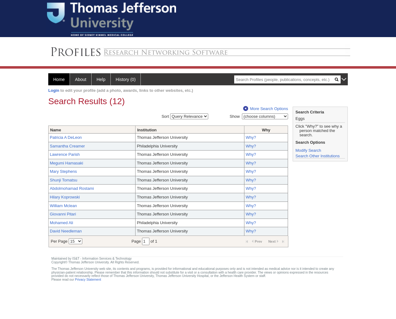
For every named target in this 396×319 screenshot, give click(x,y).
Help (101, 79)
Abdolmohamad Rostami (72, 188)
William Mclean (63, 205)
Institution (147, 130)
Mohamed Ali (61, 222)
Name (55, 130)
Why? (251, 137)
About (80, 79)
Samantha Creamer (67, 146)
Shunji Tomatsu (63, 180)
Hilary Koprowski (65, 197)
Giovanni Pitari (63, 214)
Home (59, 79)
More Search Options (265, 108)
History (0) (126, 79)
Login (53, 90)
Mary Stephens (63, 171)
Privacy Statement (88, 279)
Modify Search (308, 150)
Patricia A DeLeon (66, 137)
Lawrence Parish (65, 154)
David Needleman (66, 231)
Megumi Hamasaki (66, 163)
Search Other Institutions (317, 156)
